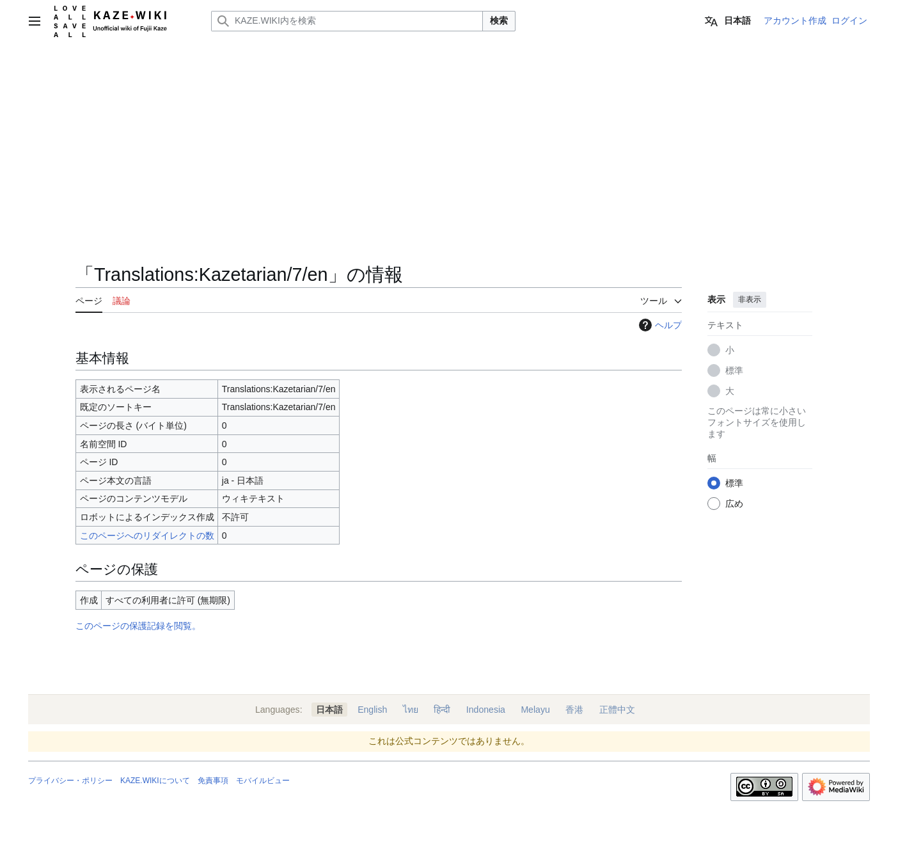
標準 (734, 370)
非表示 (749, 299)
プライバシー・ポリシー (70, 780)
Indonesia (485, 709)
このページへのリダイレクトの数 (147, 535)
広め (734, 503)
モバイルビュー (263, 780)
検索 (499, 20)
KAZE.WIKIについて (155, 780)
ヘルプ (659, 325)
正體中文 (617, 709)
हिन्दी (442, 709)
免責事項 (213, 780)
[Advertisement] (378, 166)
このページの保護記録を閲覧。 (138, 626)
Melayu (535, 709)
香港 (574, 709)
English (372, 709)
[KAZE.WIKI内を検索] (347, 21)
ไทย (410, 709)
